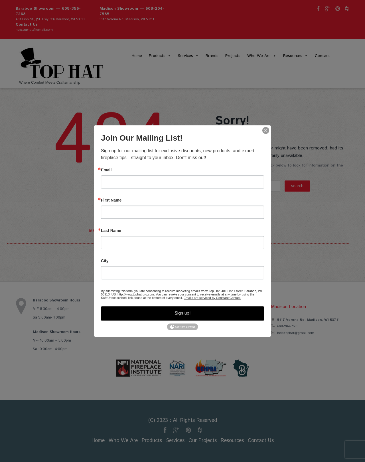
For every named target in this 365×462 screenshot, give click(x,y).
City (104, 261)
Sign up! (183, 313)
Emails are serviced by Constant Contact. (212, 297)
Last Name (111, 231)
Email (106, 170)
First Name (111, 200)
